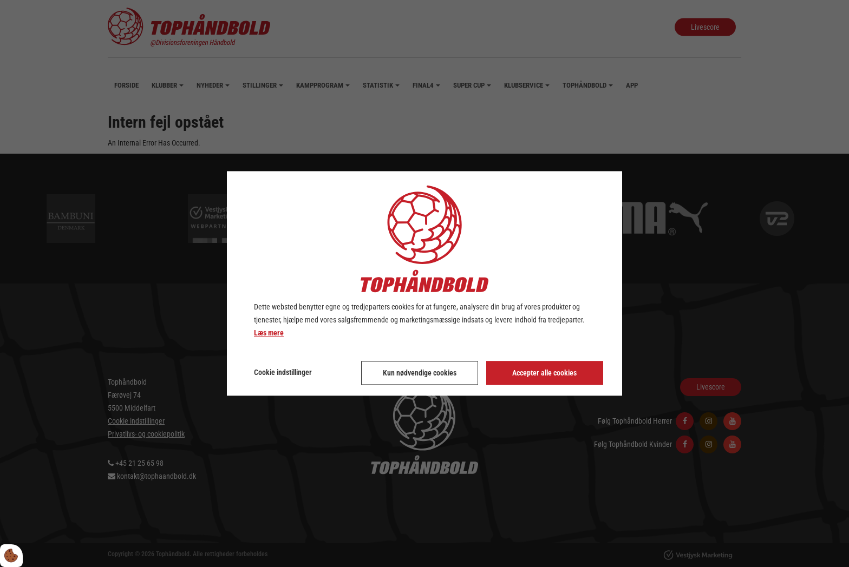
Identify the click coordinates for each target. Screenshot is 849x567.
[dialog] (424, 283)
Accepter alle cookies (544, 373)
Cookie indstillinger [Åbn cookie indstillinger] (283, 372)
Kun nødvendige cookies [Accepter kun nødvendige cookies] (419, 373)
